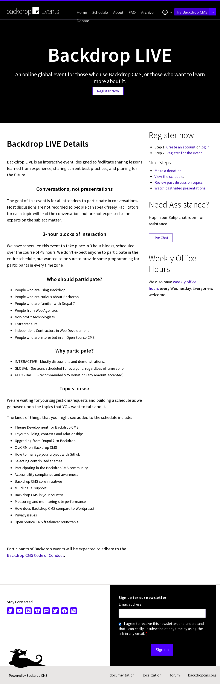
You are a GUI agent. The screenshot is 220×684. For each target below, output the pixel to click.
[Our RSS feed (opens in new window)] (73, 611)
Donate (83, 20)
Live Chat (160, 237)
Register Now (108, 91)
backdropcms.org (202, 675)
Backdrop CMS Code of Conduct (35, 555)
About (118, 12)
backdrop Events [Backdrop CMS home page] (32, 11)
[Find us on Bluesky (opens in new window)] (37, 611)
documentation (122, 675)
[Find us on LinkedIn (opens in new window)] (28, 611)
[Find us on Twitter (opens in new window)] (55, 611)
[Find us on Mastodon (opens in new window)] (46, 611)
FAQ (132, 12)
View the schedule (168, 176)
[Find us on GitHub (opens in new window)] (11, 611)
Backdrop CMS (36, 675)
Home (82, 12)
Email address (130, 604)
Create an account (181, 147)
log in (205, 147)
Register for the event (184, 152)
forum (175, 675)
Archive (147, 12)
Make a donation (168, 170)
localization (152, 675)
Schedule (100, 12)
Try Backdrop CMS (195, 12)
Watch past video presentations (179, 188)
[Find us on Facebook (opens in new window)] (64, 611)
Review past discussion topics (178, 182)
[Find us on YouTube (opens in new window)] (19, 611)
